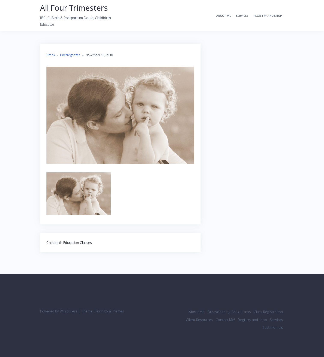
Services (242, 16)
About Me (223, 16)
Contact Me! (225, 319)
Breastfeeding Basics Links (229, 311)
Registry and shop (268, 16)
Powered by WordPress (58, 311)
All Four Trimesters (74, 8)
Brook (50, 55)
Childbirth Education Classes (69, 242)
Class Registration (268, 311)
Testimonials (272, 327)
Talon (98, 311)
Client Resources (199, 319)
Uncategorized (70, 55)
